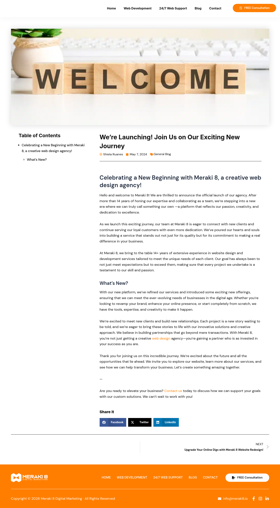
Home (111, 8)
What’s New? (37, 159)
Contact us (173, 390)
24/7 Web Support (173, 8)
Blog (198, 8)
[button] (113, 422)
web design (161, 338)
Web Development (138, 8)
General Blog (163, 154)
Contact (215, 8)
